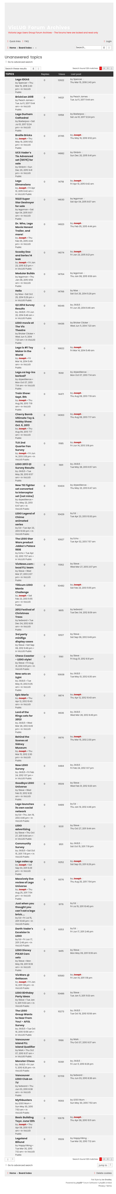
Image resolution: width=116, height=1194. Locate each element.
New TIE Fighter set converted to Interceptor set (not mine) (25, 490)
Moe (20, 294)
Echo (20, 553)
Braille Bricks (23, 135)
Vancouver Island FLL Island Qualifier (25, 1043)
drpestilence (24, 379)
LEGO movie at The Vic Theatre (24, 326)
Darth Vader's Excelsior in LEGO (24, 932)
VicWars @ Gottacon (22, 976)
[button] (111, 68)
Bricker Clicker (25, 333)
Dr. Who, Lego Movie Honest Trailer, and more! (24, 229)
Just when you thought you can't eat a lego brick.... (25, 909)
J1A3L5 (21, 312)
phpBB (79, 1182)
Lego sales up (24, 861)
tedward (22, 620)
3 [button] (107, 68)
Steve (21, 570)
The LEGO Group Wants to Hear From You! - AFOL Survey (23, 1018)
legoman (23, 209)
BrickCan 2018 (24, 97)
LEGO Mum (24, 1103)
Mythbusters (23, 1100)
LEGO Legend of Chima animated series (25, 519)
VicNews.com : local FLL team (24, 565)
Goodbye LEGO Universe (24, 784)
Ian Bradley (107, 1179)
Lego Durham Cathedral (24, 116)
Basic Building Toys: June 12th (25, 1119)
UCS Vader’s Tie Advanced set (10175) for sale (24, 158)
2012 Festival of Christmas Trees (25, 613)
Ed (19, 527)
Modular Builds (25, 273)
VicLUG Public (25, 194)
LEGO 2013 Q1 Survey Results (24, 466)
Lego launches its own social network (24, 807)
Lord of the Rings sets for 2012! (24, 715)
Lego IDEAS (22, 79)
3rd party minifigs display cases (24, 638)
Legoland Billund (21, 1140)
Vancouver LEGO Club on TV (23, 1079)
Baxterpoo (23, 121)
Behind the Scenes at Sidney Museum (22, 742)
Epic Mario (22, 694)
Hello (18, 290)
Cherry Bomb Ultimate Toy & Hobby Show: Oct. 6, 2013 (24, 420)
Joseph (22, 138)
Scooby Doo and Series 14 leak (23, 255)
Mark (20, 1050)
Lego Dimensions (23, 182)
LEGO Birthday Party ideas (24, 994)
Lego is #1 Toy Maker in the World (24, 351)
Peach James (25, 100)
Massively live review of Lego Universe (24, 882)
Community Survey (23, 845)
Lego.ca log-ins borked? (25, 374)
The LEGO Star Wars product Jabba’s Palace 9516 (25, 544)
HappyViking (25, 1145)
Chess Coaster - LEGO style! (24, 657)
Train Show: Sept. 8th (22, 395)
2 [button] (104, 68)
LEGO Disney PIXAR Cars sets (23, 953)
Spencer (22, 82)
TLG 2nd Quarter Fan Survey (23, 446)
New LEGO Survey (21, 767)
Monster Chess (25, 1061)
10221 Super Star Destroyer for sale (24, 202)
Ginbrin (22, 166)
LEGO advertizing (22, 827)
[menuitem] (25, 41)
